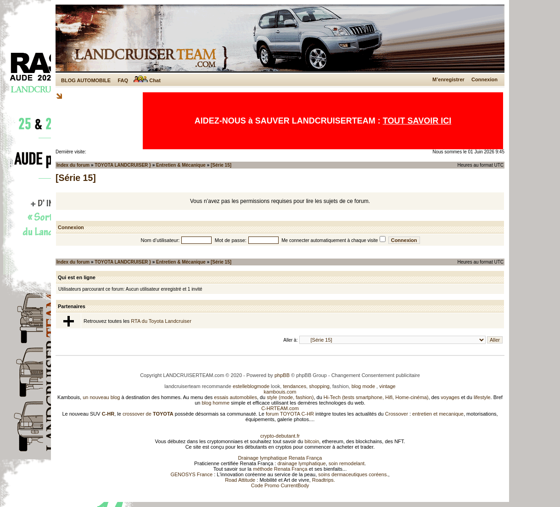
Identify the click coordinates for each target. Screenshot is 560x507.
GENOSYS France (191, 474)
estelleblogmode (251, 386)
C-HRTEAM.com (280, 408)
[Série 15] (221, 165)
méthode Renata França (280, 469)
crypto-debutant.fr (280, 436)
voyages (450, 397)
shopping (319, 386)
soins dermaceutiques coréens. (353, 474)
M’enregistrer (448, 79)
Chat (147, 80)
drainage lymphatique (301, 463)
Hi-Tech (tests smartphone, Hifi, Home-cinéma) (376, 397)
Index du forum (73, 165)
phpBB (282, 375)
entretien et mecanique (438, 414)
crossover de (147, 414)
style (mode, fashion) (290, 397)
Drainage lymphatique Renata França (280, 458)
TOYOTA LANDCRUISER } (123, 165)
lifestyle (482, 397)
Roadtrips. (323, 480)
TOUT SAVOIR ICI (417, 120)
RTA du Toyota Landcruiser (161, 321)
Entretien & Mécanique (181, 165)
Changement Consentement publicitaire (375, 375)
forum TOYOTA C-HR (290, 414)
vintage (387, 386)
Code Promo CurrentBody (280, 485)
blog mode (363, 386)
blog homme (216, 403)
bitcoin (312, 441)
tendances (294, 386)
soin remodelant (346, 463)
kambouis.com (280, 391)
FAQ (123, 80)
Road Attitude (240, 480)
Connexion (484, 79)
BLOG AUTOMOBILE (86, 80)
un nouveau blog (101, 397)
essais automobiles (235, 397)
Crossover (396, 414)
